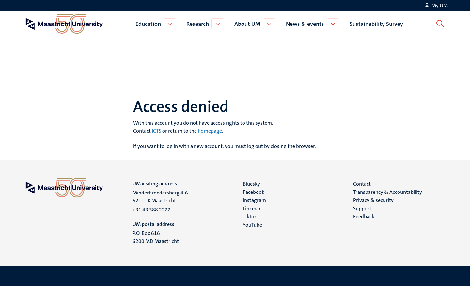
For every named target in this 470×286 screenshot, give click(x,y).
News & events (306, 24)
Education (149, 24)
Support (362, 208)
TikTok (250, 216)
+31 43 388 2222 (152, 209)
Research (199, 24)
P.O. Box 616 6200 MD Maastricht (156, 237)
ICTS (156, 130)
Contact (362, 183)
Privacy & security (373, 200)
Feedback (363, 216)
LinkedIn (252, 208)
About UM (249, 24)
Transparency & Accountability (387, 192)
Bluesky (251, 183)
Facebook (253, 192)
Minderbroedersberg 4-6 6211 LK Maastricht (160, 196)
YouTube (252, 224)
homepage (210, 130)
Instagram (254, 200)
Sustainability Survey (377, 24)
